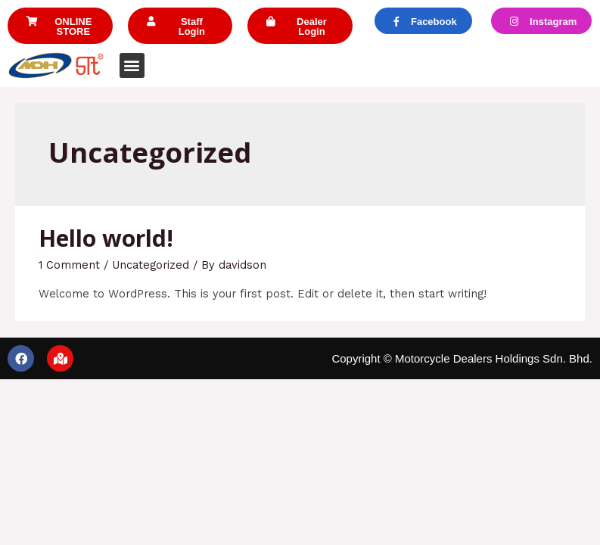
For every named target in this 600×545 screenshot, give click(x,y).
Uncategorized (150, 265)
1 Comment (69, 265)
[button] (60, 26)
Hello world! (106, 238)
